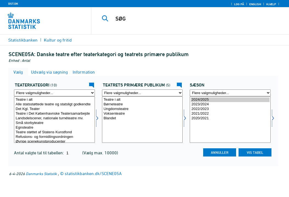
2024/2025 (230, 99)
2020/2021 (230, 118)
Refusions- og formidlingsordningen (54, 137)
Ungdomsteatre (142, 109)
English (255, 4)
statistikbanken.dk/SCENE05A (93, 173)
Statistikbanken (23, 39)
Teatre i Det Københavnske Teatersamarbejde (54, 113)
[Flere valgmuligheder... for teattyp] (54, 92)
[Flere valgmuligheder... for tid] (230, 92)
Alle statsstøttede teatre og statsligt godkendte (54, 104)
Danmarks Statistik (41, 173)
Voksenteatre (142, 113)
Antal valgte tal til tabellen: (39, 152)
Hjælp (271, 4)
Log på (239, 4)
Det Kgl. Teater (54, 109)
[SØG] (191, 18)
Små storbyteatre (54, 123)
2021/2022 (230, 113)
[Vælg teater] (142, 119)
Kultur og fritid (58, 39)
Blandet (142, 118)
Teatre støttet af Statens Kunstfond (54, 132)
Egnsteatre (54, 127)
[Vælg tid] (230, 119)
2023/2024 (230, 104)
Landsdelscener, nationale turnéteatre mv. (54, 118)
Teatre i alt (54, 99)
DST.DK (13, 3)
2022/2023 (230, 109)
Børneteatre (142, 104)
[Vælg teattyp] (54, 119)
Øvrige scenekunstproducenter (54, 141)
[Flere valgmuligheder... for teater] (142, 92)
